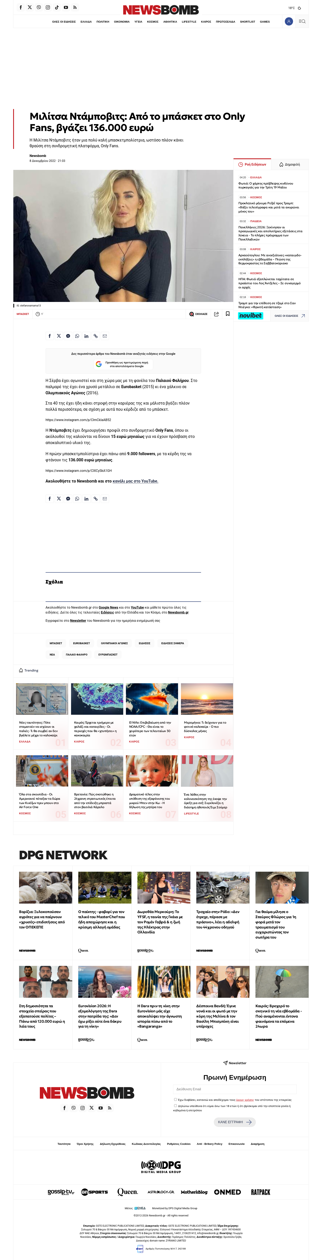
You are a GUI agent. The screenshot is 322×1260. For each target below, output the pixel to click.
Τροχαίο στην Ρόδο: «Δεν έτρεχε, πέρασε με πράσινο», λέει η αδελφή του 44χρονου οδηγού (217, 919)
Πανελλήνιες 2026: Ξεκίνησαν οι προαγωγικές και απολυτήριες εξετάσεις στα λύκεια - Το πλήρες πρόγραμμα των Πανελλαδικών (270, 233)
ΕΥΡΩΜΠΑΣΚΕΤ (108, 654)
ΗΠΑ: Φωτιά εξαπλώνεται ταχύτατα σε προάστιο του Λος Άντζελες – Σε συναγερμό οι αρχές (269, 283)
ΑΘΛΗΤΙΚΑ (170, 21)
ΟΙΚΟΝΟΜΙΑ (122, 21)
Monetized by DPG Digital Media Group (174, 1208)
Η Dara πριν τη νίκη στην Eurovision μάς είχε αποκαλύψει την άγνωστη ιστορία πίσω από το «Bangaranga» (159, 1016)
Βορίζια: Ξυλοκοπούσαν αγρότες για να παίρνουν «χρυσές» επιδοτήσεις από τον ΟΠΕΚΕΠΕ (42, 919)
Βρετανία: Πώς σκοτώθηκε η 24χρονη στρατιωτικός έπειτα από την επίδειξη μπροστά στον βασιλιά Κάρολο (95, 800)
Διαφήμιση (257, 1143)
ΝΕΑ (52, 654)
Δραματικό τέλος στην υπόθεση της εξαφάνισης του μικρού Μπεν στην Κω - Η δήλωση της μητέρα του (149, 800)
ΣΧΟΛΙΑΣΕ (198, 314)
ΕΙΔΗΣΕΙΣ (144, 643)
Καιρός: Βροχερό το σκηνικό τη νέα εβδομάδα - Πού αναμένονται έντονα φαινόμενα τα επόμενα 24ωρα (278, 1016)
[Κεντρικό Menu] (302, 21)
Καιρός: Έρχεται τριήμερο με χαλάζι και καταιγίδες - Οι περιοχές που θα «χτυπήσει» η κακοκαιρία (95, 728)
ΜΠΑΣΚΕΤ (23, 314)
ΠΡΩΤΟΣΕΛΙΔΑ (225, 21)
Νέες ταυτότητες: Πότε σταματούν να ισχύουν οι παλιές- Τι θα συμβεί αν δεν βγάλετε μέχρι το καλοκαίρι (38, 728)
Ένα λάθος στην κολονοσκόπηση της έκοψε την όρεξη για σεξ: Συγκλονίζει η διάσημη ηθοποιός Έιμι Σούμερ (205, 800)
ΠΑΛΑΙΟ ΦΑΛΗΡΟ (76, 654)
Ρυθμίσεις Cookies (178, 1143)
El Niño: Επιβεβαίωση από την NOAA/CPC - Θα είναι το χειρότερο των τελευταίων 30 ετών (150, 728)
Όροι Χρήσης (85, 1143)
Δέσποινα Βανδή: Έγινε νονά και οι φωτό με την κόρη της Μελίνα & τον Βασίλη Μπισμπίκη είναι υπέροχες (217, 1016)
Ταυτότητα (64, 1143)
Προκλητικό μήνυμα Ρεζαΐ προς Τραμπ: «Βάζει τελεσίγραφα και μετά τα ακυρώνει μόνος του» (268, 207)
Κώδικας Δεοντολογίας (146, 1143)
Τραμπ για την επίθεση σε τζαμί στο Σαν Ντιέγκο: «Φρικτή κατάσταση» (267, 305)
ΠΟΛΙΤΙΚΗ (103, 21)
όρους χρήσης (245, 1099)
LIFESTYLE (189, 21)
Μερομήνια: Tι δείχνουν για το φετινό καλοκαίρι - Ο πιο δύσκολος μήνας (205, 726)
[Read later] (227, 314)
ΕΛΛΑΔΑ (86, 21)
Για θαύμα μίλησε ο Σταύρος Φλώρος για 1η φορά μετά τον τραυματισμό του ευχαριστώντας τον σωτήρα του (275, 924)
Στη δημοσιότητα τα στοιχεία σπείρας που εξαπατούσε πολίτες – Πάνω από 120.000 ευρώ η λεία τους (42, 1016)
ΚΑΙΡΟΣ (206, 21)
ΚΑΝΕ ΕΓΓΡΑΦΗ (234, 1122)
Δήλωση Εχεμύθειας (112, 1143)
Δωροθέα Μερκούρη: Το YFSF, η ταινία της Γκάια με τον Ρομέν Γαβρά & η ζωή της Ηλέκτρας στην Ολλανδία (160, 921)
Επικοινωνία (237, 1143)
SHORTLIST (247, 21)
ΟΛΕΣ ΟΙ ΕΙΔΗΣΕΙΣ (64, 21)
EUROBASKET (81, 643)
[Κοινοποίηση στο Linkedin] (86, 336)
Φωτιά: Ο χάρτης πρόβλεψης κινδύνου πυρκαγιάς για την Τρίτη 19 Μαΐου (265, 185)
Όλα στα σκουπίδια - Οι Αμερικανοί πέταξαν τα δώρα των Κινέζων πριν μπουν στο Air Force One (39, 800)
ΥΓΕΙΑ (138, 21)
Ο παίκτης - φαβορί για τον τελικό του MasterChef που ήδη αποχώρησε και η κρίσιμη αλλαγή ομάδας (101, 919)
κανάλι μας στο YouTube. (136, 481)
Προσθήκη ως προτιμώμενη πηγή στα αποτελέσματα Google (121, 364)
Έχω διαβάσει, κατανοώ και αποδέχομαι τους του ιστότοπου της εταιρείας (235, 1099)
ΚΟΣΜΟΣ (152, 21)
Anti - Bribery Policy (209, 1143)
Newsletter (78, 621)
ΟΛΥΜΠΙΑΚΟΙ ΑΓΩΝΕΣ (114, 643)
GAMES (265, 21)
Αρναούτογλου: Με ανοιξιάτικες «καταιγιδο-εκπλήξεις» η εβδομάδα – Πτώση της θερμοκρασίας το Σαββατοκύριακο (270, 259)
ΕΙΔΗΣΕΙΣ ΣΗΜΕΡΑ (172, 643)
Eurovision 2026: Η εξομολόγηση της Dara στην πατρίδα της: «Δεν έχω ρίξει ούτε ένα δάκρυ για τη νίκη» (99, 1016)
